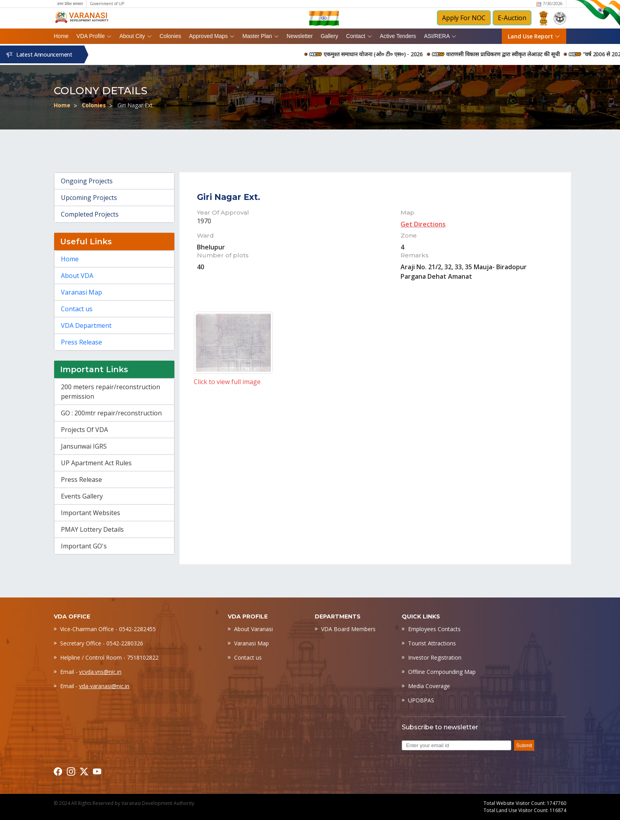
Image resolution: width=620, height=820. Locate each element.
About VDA (77, 275)
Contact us (77, 308)
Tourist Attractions (432, 643)
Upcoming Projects (89, 197)
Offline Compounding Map (442, 671)
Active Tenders (398, 36)
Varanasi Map (81, 292)
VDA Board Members (348, 629)
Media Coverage (429, 686)
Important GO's (84, 546)
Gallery (329, 36)
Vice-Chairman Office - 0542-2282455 (108, 629)
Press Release (81, 342)
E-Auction (512, 17)
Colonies (170, 36)
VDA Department (86, 325)
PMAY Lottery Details (92, 529)
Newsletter (300, 36)
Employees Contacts (434, 629)
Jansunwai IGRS (84, 446)
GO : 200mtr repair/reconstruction (111, 413)
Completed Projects (90, 214)
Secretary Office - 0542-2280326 (101, 643)
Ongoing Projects (87, 181)
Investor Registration (434, 657)
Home (61, 36)
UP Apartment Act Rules (96, 463)
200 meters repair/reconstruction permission (110, 391)
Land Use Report (534, 36)
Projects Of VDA (84, 429)
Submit (524, 745)
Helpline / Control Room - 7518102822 (109, 657)
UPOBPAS (421, 700)
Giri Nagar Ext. (135, 105)
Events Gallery (82, 496)
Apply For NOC (464, 17)
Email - (90, 671)
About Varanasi (253, 629)
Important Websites (90, 512)
